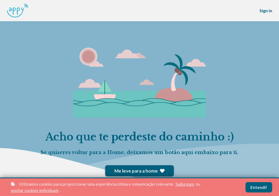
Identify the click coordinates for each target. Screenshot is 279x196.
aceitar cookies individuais (35, 190)
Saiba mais (184, 184)
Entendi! (258, 187)
